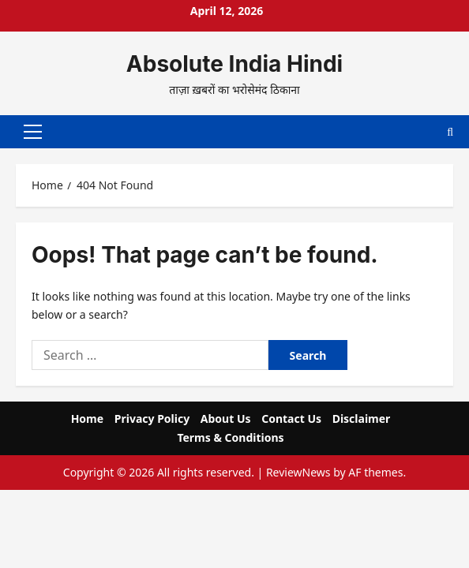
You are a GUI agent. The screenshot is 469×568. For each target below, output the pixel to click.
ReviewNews (298, 469)
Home (87, 416)
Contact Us (291, 416)
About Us (226, 416)
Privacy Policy (151, 416)
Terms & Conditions (230, 435)
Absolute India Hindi (234, 63)
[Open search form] (450, 130)
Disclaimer (361, 416)
